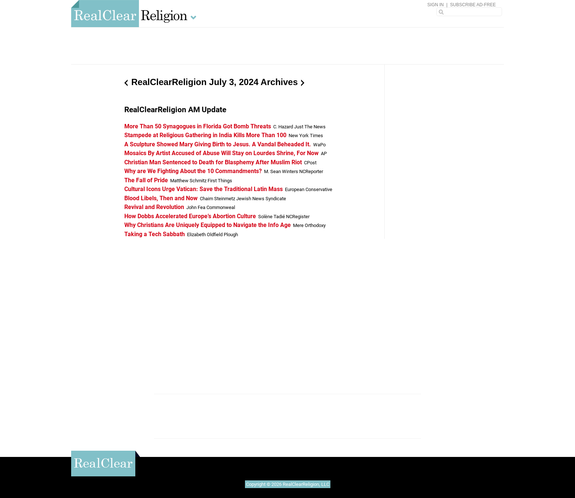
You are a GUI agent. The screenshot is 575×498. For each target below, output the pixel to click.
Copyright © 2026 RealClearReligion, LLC (287, 484)
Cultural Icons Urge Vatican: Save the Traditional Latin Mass (203, 189)
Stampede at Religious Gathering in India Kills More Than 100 (205, 135)
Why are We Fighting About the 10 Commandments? (193, 171)
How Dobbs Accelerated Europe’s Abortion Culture (190, 216)
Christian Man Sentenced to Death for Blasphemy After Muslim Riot (213, 162)
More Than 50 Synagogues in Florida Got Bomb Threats (197, 126)
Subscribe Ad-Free (473, 4)
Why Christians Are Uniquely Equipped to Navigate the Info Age (207, 224)
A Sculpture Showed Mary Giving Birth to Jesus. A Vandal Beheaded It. (217, 144)
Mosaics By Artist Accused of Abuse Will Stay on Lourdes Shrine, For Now (221, 153)
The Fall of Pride (146, 180)
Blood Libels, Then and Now (161, 198)
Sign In (435, 4)
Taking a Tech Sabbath (154, 234)
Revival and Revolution (154, 207)
